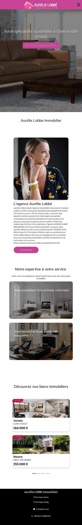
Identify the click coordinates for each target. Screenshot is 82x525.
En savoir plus (26, 250)
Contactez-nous (42, 509)
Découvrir (18, 314)
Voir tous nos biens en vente (41, 45)
